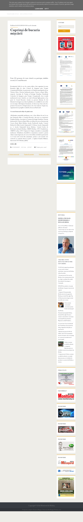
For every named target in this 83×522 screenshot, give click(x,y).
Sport (28, 146)
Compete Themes (32, 520)
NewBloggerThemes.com (54, 520)
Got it (47, 9)
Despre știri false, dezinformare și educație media (66, 239)
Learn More (39, 9)
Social (22, 146)
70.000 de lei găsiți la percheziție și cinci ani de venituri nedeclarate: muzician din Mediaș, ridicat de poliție (66, 286)
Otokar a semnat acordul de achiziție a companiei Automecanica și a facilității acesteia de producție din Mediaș (65, 348)
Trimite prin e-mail (39, 146)
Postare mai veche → (46, 153)
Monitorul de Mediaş (48, 516)
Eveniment (15, 146)
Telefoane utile (13, 14)
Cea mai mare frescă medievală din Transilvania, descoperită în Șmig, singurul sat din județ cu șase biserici (65, 331)
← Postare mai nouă (12, 153)
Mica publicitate (26, 14)
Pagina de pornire (29, 153)
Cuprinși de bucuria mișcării (24, 32)
